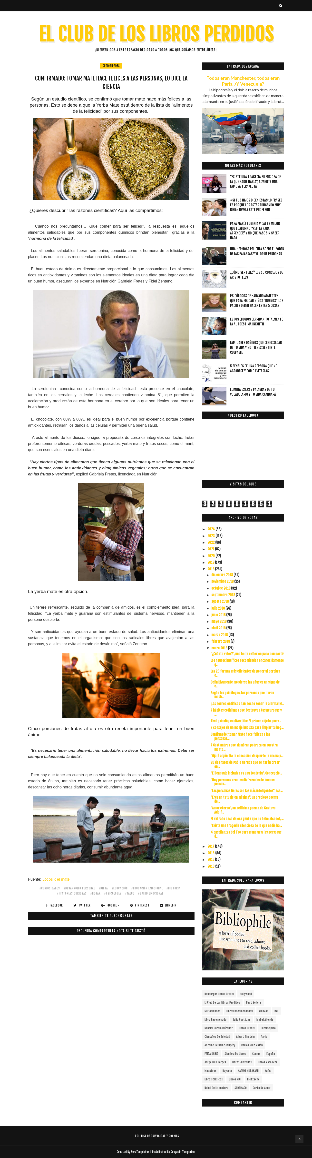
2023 (211, 536)
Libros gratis (247, 1028)
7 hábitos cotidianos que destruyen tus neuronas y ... (246, 712)
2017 (211, 846)
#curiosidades (49, 888)
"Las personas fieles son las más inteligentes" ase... (247, 791)
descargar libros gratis (219, 994)
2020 (211, 556)
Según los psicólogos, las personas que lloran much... (242, 695)
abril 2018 (218, 628)
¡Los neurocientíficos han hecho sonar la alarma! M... (247, 704)
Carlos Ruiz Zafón (252, 1045)
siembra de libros (235, 1054)
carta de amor (262, 1088)
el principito (268, 1028)
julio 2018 (218, 608)
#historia (173, 888)
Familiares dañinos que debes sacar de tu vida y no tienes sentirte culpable (256, 347)
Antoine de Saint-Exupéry (220, 1045)
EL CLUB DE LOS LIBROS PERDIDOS (156, 34)
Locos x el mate (55, 879)
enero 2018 (219, 648)
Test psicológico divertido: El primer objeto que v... (246, 721)
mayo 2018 (219, 621)
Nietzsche (253, 1079)
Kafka (268, 1071)
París (264, 1036)
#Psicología (112, 893)
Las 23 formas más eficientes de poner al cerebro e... (245, 673)
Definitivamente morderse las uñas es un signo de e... (245, 684)
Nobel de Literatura (216, 1088)
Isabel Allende (264, 1019)
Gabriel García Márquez (219, 1028)
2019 (211, 562)
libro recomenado (215, 1019)
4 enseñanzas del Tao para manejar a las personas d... (246, 834)
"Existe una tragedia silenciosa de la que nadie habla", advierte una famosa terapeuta (255, 181)
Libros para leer (267, 1062)
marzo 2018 (219, 635)
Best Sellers (253, 1002)
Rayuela (227, 1071)
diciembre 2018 (222, 575)
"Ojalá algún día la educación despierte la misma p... (247, 756)
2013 (211, 866)
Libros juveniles (242, 1062)
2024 (211, 529)
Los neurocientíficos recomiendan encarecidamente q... (247, 662)
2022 (211, 542)
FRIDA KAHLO (211, 1054)
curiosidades (111, 66)
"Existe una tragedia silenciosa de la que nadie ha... (246, 826)
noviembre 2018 (222, 581)
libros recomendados (239, 1011)
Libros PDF (235, 1079)
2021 (211, 549)
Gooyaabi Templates (183, 1152)
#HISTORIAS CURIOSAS (72, 893)
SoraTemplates (140, 1152)
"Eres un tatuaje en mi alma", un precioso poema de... (244, 799)
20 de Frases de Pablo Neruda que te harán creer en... (245, 764)
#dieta (103, 888)
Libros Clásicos (214, 1079)
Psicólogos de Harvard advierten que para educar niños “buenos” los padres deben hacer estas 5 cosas (256, 300)
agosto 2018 (220, 601)
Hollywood (246, 994)
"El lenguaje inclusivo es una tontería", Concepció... (246, 773)
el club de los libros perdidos (222, 1002)
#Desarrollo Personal (79, 888)
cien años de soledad (217, 1036)
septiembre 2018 (223, 595)
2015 (211, 859)
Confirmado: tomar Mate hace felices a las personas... (240, 736)
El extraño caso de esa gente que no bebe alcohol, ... (247, 819)
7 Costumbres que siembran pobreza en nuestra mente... (244, 747)
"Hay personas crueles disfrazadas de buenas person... (242, 782)
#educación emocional (147, 888)
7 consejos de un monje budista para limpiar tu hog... (247, 727)
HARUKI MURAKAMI (248, 1071)
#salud (130, 893)
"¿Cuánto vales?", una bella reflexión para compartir (247, 654)
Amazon (263, 1011)
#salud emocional (150, 893)
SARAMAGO (240, 1088)
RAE (276, 1011)
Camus (256, 1054)
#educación (119, 888)
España (270, 1054)
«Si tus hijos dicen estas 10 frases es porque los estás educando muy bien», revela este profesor (256, 205)
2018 (211, 569)
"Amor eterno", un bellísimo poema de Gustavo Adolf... (243, 810)
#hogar (95, 893)
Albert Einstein (245, 1036)
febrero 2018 (221, 641)
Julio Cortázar (241, 1019)
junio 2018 (218, 615)
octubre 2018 (221, 588)
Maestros (210, 1071)
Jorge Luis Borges (215, 1062)
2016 (211, 853)
